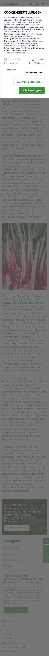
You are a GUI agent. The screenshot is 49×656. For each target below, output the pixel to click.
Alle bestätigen (32, 90)
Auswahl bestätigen (29, 81)
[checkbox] (5, 59)
